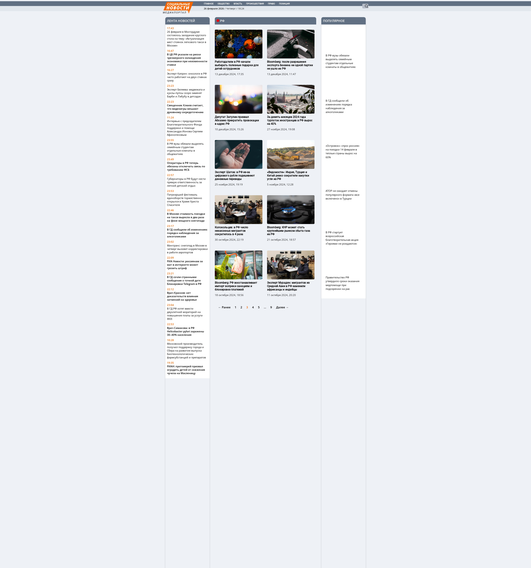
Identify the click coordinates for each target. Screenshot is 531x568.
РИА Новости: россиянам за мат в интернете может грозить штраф (185, 264)
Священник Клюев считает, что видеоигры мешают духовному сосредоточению (185, 109)
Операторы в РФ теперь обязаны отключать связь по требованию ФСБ (186, 166)
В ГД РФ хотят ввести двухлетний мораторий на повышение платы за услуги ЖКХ (185, 314)
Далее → (282, 290)
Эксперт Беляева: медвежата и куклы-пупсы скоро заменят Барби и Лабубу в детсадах (186, 93)
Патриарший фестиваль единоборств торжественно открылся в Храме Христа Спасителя (184, 200)
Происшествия (255, 3)
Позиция (284, 3)
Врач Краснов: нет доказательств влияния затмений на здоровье (182, 296)
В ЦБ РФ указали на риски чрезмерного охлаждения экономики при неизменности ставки (187, 59)
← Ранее (224, 290)
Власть (238, 3)
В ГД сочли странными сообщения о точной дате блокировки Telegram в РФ (184, 280)
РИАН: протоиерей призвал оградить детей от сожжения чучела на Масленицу (186, 370)
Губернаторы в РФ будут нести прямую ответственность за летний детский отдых (186, 182)
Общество (224, 3)
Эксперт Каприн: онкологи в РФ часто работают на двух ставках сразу (187, 77)
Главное (208, 3)
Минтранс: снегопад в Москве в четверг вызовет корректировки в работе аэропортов (187, 249)
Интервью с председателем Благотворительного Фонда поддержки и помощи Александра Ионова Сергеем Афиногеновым (185, 127)
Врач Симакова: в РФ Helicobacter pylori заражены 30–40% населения (185, 331)
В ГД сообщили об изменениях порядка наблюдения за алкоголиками (187, 233)
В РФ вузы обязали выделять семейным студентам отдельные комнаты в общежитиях (185, 149)
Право (271, 3)
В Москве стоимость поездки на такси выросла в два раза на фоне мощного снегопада (186, 217)
